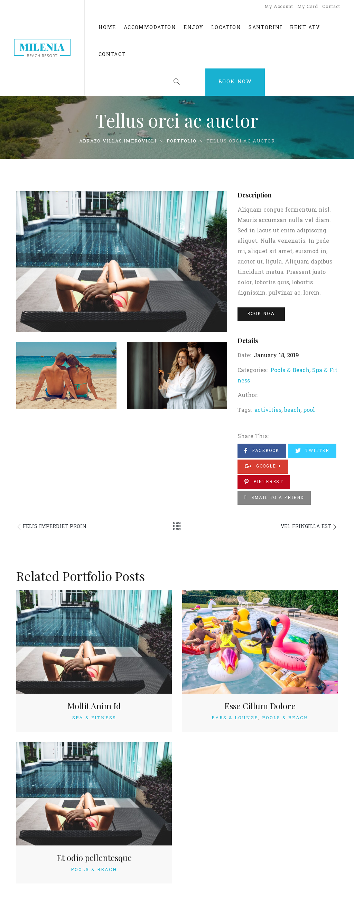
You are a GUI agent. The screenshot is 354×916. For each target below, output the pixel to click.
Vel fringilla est (306, 526)
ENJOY (193, 27)
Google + (262, 466)
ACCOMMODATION (150, 27)
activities (267, 410)
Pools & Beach (289, 371)
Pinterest (263, 482)
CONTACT (112, 54)
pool (309, 410)
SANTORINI (265, 27)
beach (292, 410)
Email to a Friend (274, 497)
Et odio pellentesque (94, 857)
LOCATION (226, 27)
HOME (107, 27)
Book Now (235, 82)
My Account (278, 6)
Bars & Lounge (235, 718)
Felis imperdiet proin (54, 526)
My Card (307, 6)
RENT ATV (305, 27)
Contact (331, 6)
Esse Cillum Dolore (260, 705)
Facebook (261, 450)
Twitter (312, 450)
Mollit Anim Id (94, 705)
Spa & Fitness (94, 718)
